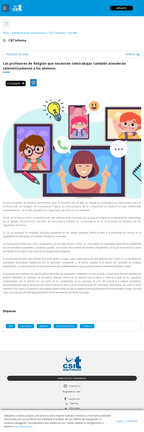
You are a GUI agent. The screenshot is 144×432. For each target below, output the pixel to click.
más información (23, 426)
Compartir (15, 83)
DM (10, 326)
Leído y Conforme (127, 421)
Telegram (74, 408)
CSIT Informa (57, 33)
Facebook (74, 399)
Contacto (74, 386)
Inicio (6, 33)
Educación (26, 326)
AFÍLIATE (121, 8)
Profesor (87, 326)
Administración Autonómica (29, 33)
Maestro (44, 326)
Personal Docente (17, 54)
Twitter (74, 403)
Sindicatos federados (72, 378)
